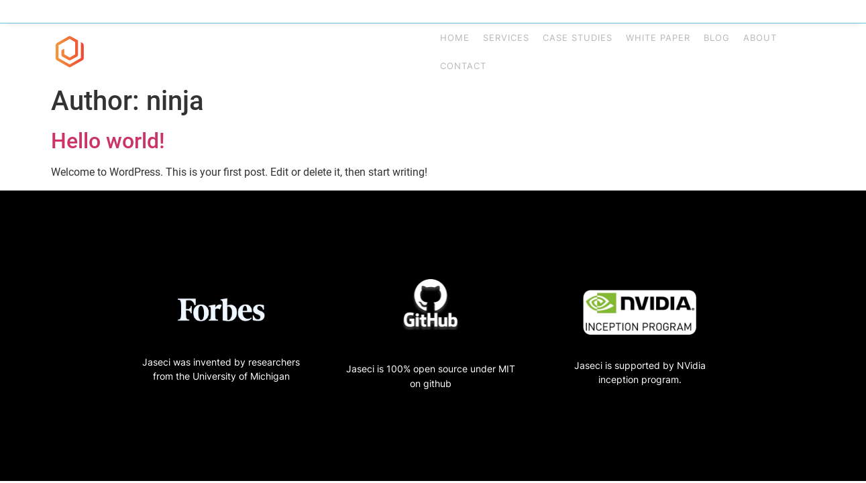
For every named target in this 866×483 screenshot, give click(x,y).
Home (455, 37)
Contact (463, 65)
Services (506, 37)
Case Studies (577, 37)
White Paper (658, 37)
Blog (717, 37)
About (760, 37)
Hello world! (108, 141)
